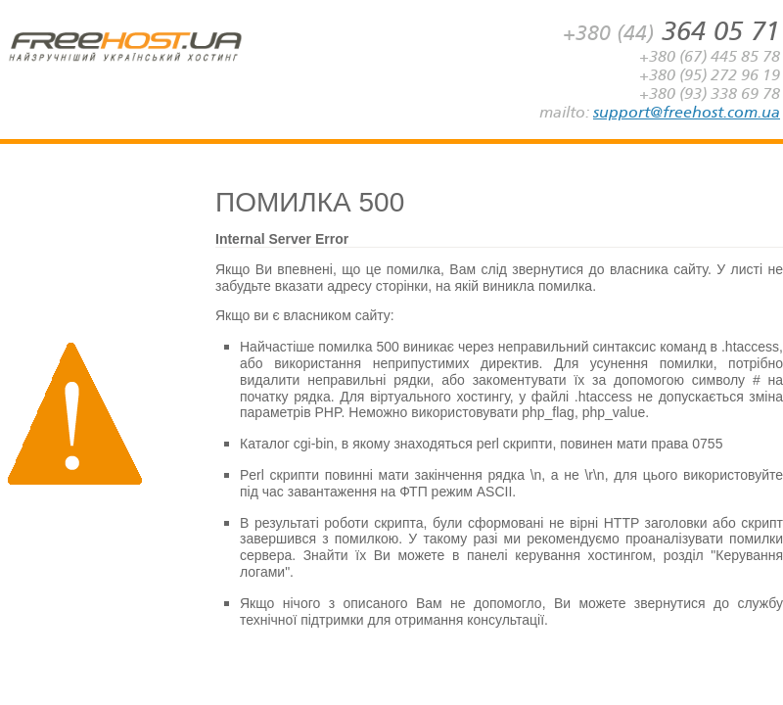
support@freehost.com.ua (686, 112)
